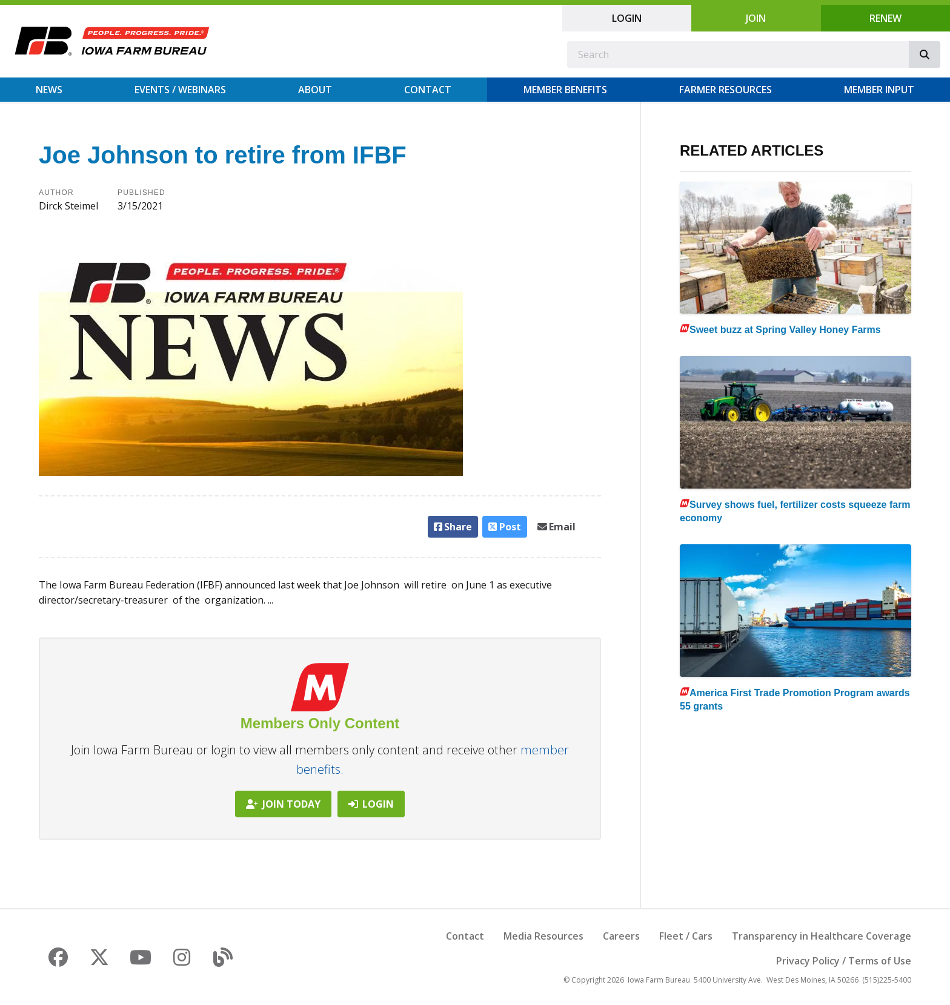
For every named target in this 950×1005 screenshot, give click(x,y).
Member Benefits (565, 89)
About (315, 89)
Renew (885, 18)
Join (756, 18)
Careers (621, 936)
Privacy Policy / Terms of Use (843, 960)
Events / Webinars (180, 89)
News (49, 89)
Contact (427, 89)
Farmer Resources (725, 89)
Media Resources (543, 936)
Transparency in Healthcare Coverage (821, 936)
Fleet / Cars (685, 936)
